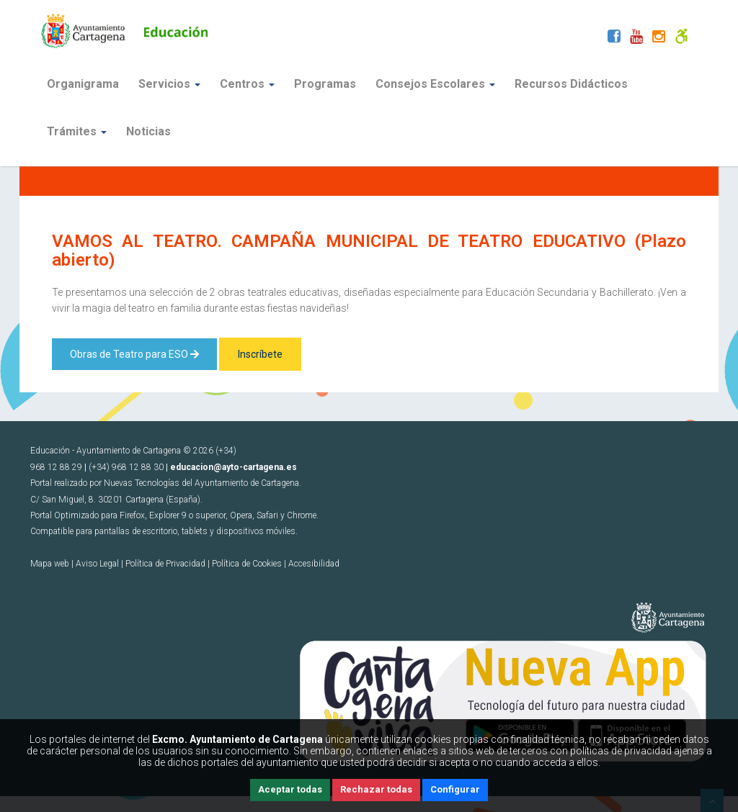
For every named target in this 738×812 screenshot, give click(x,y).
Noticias (148, 131)
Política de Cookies (247, 564)
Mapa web (49, 564)
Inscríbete (260, 354)
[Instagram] (658, 38)
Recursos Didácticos (571, 84)
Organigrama (83, 84)
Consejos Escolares (435, 84)
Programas (325, 84)
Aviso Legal (97, 564)
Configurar (455, 789)
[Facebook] (614, 38)
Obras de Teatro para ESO (134, 354)
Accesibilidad (313, 564)
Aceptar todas (290, 789)
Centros (247, 84)
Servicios (169, 84)
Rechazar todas (376, 789)
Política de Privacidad (165, 564)
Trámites (77, 131)
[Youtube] (636, 38)
